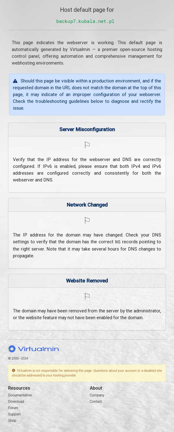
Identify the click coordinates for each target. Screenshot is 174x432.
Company (97, 395)
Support (14, 414)
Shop (12, 420)
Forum (13, 407)
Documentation (20, 395)
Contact (96, 401)
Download (16, 401)
